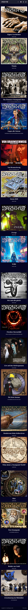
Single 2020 (14, 201)
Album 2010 (14, 500)
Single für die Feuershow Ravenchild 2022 (14, 334)
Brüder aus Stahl (14, 566)
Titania (14, 66)
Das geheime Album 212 (13, 532)
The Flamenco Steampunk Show (14, 99)
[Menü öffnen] (18, 2)
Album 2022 (14, 467)
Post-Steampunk (14, 530)
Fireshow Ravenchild (14, 332)
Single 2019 (14, 568)
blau (14, 498)
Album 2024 (14, 435)
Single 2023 (14, 36)
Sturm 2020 (14, 199)
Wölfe (14, 264)
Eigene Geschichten (14, 34)
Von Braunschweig (14, 167)
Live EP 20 (13, 367)
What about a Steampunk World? (14, 465)
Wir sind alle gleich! (14, 300)
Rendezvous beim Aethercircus (14, 433)
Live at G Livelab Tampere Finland (14, 101)
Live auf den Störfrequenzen (14, 365)
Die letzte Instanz (14, 397)
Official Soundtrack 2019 (14, 169)
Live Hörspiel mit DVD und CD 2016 (14, 399)
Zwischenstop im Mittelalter (14, 598)
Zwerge (14, 232)
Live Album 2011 (14, 600)
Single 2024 (14, 302)
